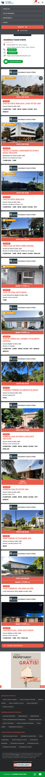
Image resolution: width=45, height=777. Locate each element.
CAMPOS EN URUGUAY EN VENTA (10, 736)
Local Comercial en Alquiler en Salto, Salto (15, 295)
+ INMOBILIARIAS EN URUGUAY (15, 727)
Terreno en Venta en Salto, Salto (12, 249)
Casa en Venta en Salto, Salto (11, 106)
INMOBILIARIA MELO (22, 716)
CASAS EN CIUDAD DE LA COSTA (19, 740)
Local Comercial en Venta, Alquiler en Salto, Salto (17, 591)
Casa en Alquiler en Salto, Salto (12, 344)
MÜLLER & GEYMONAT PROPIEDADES (25, 723)
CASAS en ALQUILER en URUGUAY (27, 699)
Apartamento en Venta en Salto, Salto (14, 156)
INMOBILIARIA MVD (35, 716)
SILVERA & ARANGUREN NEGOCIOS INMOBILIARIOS (14, 719)
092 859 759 (11, 50)
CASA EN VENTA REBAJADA (13, 199)
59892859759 (12, 53)
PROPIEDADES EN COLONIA (25, 747)
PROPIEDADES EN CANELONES (17, 743)
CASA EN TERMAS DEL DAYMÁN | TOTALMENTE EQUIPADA (21, 340)
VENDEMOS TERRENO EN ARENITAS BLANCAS (20, 390)
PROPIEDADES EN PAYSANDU (9, 747)
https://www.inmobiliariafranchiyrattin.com (19, 56)
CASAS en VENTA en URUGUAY (10, 699)
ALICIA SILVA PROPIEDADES (9, 716)
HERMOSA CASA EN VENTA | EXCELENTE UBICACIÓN (18, 438)
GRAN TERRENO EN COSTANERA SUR (17, 538)
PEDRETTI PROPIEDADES (8, 723)
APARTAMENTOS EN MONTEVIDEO (28, 736)
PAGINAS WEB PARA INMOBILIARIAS (22, 768)
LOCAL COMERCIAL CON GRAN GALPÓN (18, 589)
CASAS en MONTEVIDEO (32, 703)
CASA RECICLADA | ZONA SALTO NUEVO (18, 630)
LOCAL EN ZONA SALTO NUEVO (15, 292)
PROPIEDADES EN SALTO (33, 743)
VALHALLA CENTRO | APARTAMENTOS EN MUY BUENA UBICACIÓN (21, 152)
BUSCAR (22, 27)
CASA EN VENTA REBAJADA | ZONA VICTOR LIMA (22, 104)
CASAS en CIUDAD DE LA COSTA (16, 703)
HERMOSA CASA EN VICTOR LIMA (16, 489)
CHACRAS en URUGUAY (8, 707)
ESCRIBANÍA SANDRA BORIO (35, 719)
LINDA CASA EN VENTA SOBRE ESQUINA (18, 246)
